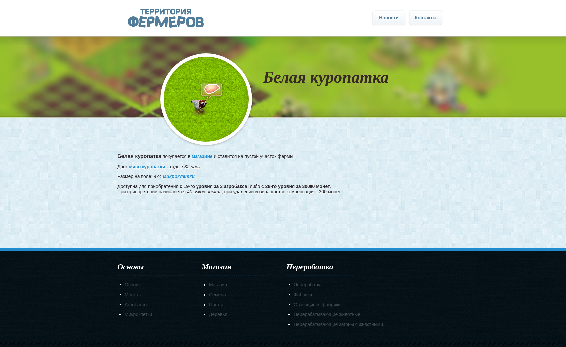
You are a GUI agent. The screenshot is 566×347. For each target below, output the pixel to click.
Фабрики (303, 294)
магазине (202, 156)
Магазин (218, 284)
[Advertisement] (283, 219)
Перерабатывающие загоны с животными (338, 324)
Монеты (133, 294)
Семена (217, 294)
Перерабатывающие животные (327, 314)
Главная (166, 18)
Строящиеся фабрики (317, 304)
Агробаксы (136, 304)
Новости (389, 17)
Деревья (218, 314)
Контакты (425, 17)
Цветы (216, 304)
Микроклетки (138, 314)
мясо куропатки (147, 166)
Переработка (308, 284)
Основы (133, 284)
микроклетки (179, 176)
